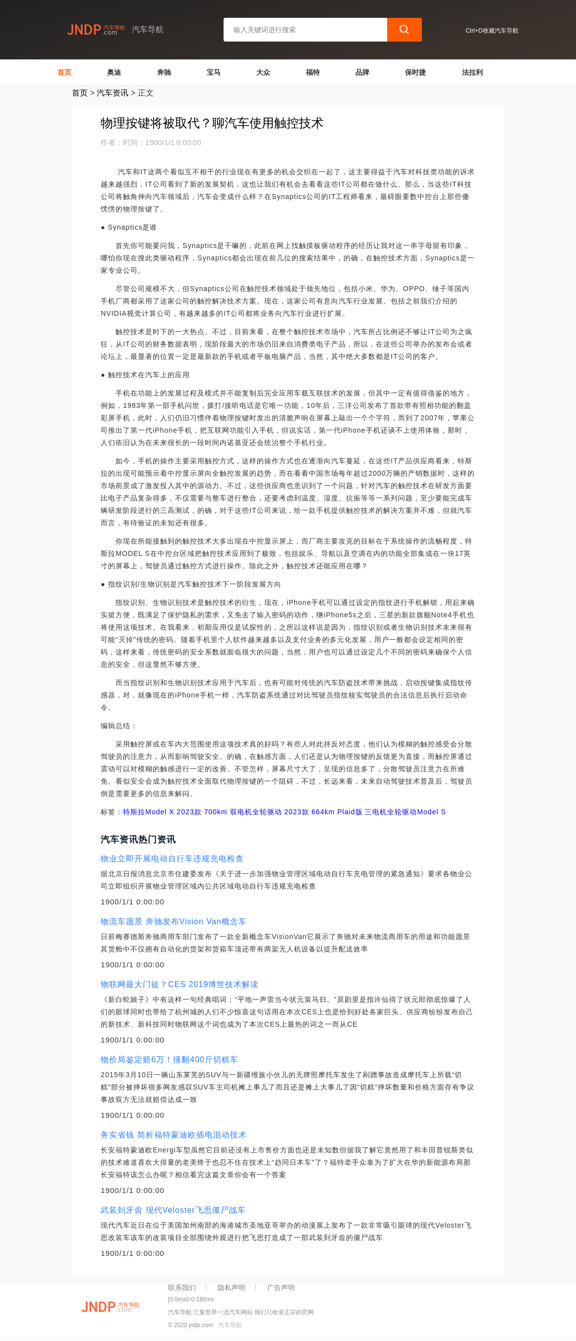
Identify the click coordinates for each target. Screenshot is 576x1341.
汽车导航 (230, 1325)
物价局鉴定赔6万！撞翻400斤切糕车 (169, 1059)
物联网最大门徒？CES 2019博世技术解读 (180, 984)
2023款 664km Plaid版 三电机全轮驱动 (349, 812)
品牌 (362, 72)
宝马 (214, 72)
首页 (64, 72)
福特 (313, 72)
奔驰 (164, 72)
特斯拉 (134, 812)
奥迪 (114, 72)
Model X (159, 812)
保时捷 (415, 72)
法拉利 (472, 72)
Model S (431, 812)
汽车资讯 (112, 93)
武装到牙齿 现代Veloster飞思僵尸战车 (173, 1210)
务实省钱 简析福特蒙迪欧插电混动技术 (173, 1135)
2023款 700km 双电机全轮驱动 (228, 812)
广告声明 (281, 1287)
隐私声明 (231, 1287)
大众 (263, 72)
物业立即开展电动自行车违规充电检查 (172, 858)
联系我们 (182, 1287)
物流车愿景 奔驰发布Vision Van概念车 (173, 921)
